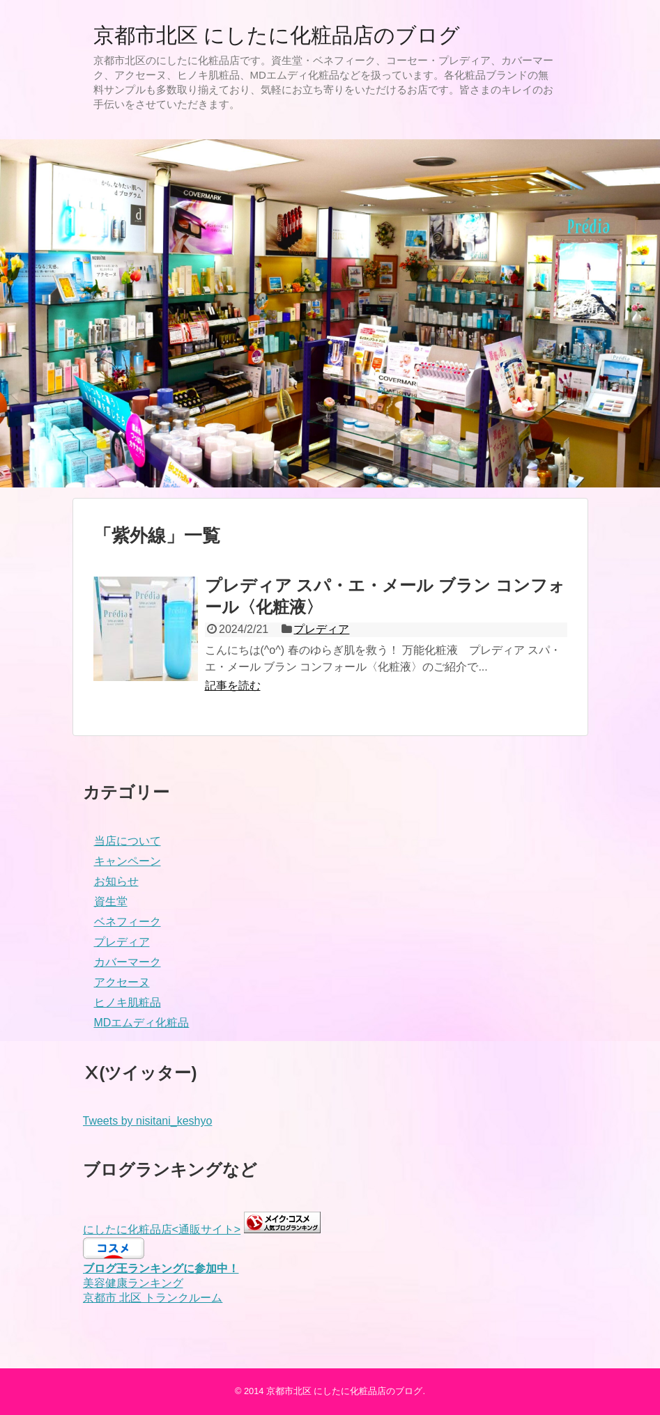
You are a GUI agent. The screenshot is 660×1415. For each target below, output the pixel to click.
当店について (127, 841)
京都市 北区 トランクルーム (153, 1298)
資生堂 (111, 901)
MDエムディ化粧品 (142, 1023)
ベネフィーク (127, 922)
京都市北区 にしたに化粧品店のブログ (276, 35)
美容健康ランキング (133, 1283)
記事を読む (233, 685)
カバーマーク (127, 962)
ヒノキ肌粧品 (127, 1002)
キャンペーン (127, 861)
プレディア (321, 629)
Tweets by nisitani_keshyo (148, 1121)
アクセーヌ (122, 982)
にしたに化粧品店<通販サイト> (162, 1229)
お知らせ (116, 881)
